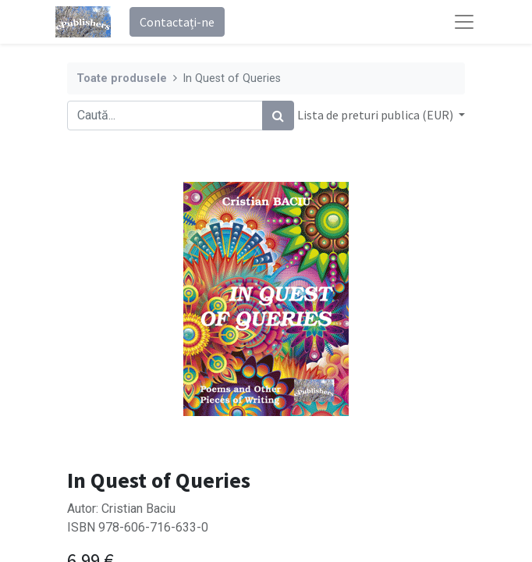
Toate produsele (121, 78)
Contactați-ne (177, 22)
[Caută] (278, 115)
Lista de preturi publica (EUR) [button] (376, 115)
